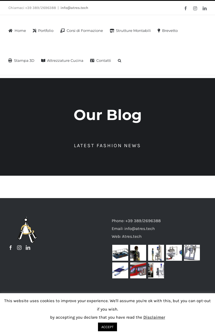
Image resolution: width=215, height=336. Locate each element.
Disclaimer (154, 317)
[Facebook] (10, 247)
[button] (119, 60)
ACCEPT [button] (107, 327)
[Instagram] (19, 247)
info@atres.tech (74, 8)
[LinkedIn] (28, 247)
